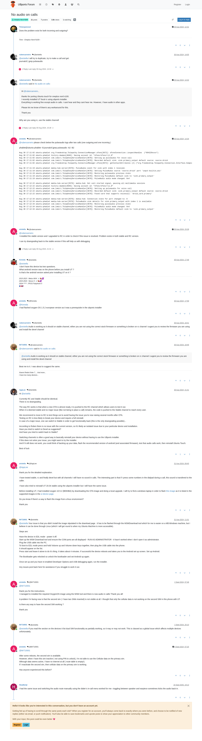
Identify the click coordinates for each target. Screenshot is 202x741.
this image (170, 491)
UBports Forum (26, 4)
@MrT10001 (32, 582)
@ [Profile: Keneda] (23, 305)
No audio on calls (42, 84)
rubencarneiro (25, 55)
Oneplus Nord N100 (20, 20)
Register (17, 725)
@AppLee (32, 464)
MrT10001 (23, 345)
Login (26, 725)
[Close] (188, 706)
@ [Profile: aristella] (23, 58)
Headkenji (23, 685)
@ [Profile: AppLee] (23, 467)
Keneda (22, 260)
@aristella (37, 55)
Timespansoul (25, 27)
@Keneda (32, 301)
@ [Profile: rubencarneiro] (31, 91)
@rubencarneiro (34, 139)
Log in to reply (184, 20)
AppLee (22, 390)
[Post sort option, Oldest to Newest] (173, 20)
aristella (22, 139)
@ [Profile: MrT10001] (24, 586)
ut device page (47, 494)
